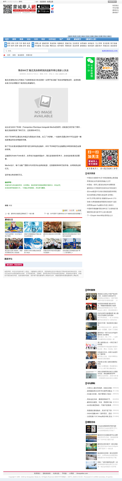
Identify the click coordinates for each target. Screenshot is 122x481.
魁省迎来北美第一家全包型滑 (108, 453)
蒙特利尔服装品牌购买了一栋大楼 (22, 213)
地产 (61, 39)
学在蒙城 (38, 46)
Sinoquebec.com (82, 473)
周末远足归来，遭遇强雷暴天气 (98, 399)
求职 (12, 43)
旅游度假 (113, 46)
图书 (12, 46)
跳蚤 (21, 39)
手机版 (64, 473)
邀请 (65, 210)
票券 (16, 46)
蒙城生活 (9, 220)
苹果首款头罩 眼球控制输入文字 (99, 181)
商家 (68, 39)
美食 (96, 36)
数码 (24, 43)
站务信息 (56, 473)
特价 (43, 39)
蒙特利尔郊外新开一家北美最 (108, 444)
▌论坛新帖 (90, 383)
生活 (36, 39)
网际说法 (53, 46)
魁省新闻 (21, 55)
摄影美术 (98, 46)
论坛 (28, 39)
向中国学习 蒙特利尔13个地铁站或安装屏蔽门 (66, 213)
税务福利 (91, 46)
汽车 (20, 43)
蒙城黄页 (77, 39)
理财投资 (68, 46)
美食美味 (53, 43)
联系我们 (116, 5)
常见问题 (116, 8)
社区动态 (52, 39)
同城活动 (106, 46)
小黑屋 (71, 473)
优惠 (91, 36)
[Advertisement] (90, 20)
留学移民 (60, 46)
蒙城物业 (83, 46)
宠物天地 (68, 43)
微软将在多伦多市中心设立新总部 (99, 212)
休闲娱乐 (91, 43)
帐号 (4, 1)
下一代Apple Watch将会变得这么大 (100, 215)
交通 (100, 36)
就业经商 (76, 46)
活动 (87, 36)
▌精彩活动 (90, 422)
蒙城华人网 (4, 55)
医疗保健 (113, 43)
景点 (104, 36)
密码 (20, 1)
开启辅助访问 (118, 2)
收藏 (79, 210)
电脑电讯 (60, 43)
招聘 (8, 43)
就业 (83, 36)
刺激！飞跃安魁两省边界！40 (108, 462)
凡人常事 (98, 43)
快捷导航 (112, 1)
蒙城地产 (116, 12)
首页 (7, 39)
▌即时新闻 (90, 290)
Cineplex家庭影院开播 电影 (107, 426)
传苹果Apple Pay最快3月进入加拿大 (100, 205)
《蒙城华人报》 (91, 39)
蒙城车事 (45, 43)
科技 (10, 205)
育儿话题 (45, 46)
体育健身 (83, 43)
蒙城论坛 (116, 10)
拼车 (24, 46)
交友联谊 (76, 43)
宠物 (20, 46)
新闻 (14, 39)
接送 (109, 36)
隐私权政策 (47, 473)
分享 (72, 210)
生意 (78, 36)
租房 (70, 36)
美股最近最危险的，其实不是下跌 (99, 410)
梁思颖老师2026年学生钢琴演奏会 (99, 391)
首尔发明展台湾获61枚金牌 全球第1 (100, 195)
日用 (16, 43)
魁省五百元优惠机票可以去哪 (108, 435)
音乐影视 (106, 43)
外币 (8, 46)
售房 (74, 36)
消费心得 (38, 43)
